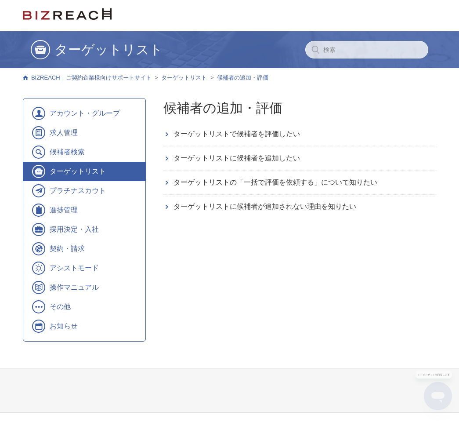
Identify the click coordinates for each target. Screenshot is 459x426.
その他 (60, 306)
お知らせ (64, 326)
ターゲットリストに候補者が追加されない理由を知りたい (264, 206)
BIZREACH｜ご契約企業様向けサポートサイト (91, 77)
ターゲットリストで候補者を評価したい (236, 134)
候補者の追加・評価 (242, 77)
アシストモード (74, 268)
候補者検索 (67, 152)
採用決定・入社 (74, 229)
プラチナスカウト (78, 190)
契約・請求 (67, 248)
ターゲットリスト (184, 77)
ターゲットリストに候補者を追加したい (236, 158)
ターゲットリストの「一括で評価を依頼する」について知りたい (275, 182)
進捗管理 (64, 210)
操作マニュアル (74, 287)
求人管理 (64, 132)
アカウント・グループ (85, 113)
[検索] (366, 49)
